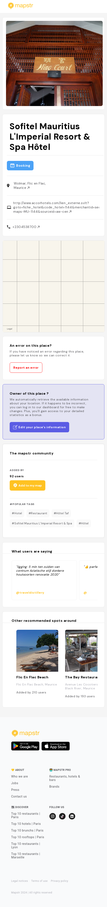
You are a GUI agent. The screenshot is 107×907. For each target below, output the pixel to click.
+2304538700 (26, 227)
